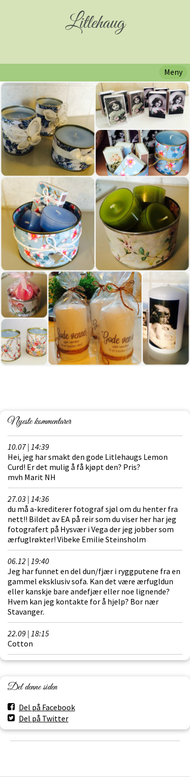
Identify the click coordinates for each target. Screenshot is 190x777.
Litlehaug (95, 23)
